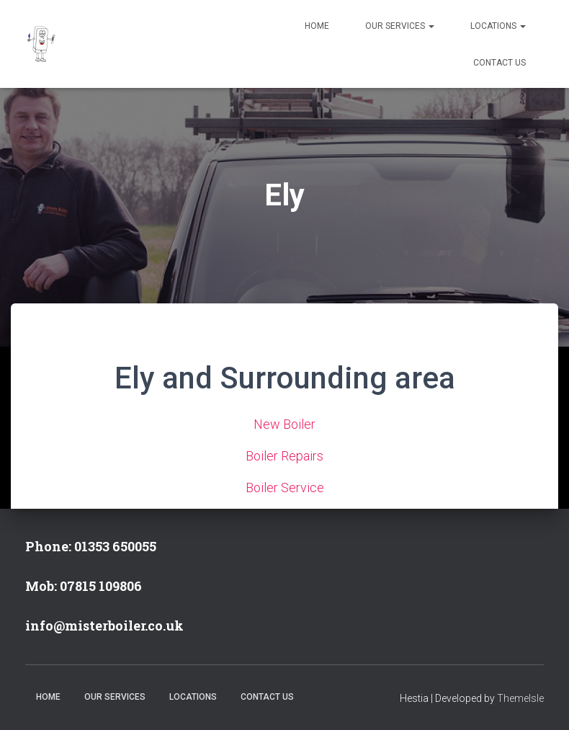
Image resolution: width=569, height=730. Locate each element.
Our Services (399, 26)
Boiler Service (285, 487)
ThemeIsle (520, 698)
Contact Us (499, 63)
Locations (498, 26)
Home (317, 26)
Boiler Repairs (284, 455)
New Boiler (284, 424)
